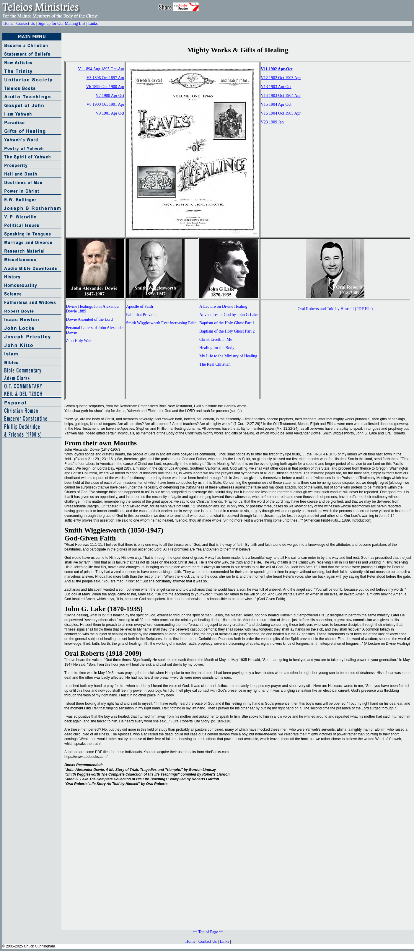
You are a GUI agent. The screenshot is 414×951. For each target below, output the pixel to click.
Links (93, 23)
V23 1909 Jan (272, 122)
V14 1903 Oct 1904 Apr (281, 95)
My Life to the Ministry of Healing (228, 356)
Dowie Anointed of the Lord (89, 319)
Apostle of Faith (139, 306)
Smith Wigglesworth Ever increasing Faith (161, 323)
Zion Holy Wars (79, 340)
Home (8, 23)
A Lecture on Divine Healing (223, 306)
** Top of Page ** (208, 932)
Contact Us (25, 23)
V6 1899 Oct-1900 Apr (105, 86)
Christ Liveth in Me (215, 339)
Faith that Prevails (141, 314)
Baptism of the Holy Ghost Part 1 (227, 323)
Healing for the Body (216, 348)
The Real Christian (215, 364)
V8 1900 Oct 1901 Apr (105, 104)
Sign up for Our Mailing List (61, 23)
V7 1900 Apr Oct (110, 95)
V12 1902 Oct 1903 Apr (281, 78)
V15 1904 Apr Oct (276, 104)
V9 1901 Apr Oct (110, 113)
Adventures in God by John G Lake (228, 314)
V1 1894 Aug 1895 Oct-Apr (101, 69)
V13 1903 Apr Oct (276, 86)
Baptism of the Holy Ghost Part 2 (227, 331)
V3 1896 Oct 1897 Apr (105, 78)
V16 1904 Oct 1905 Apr (281, 113)
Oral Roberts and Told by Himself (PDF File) (335, 309)
